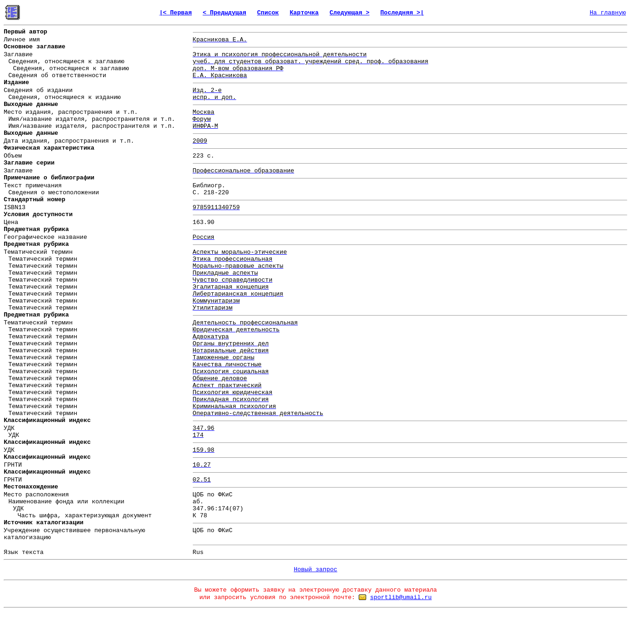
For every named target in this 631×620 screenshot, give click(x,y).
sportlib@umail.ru (401, 597)
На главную (608, 12)
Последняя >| (402, 12)
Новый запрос (315, 569)
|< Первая (175, 12)
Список (268, 12)
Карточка (304, 12)
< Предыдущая (224, 12)
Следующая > (349, 12)
